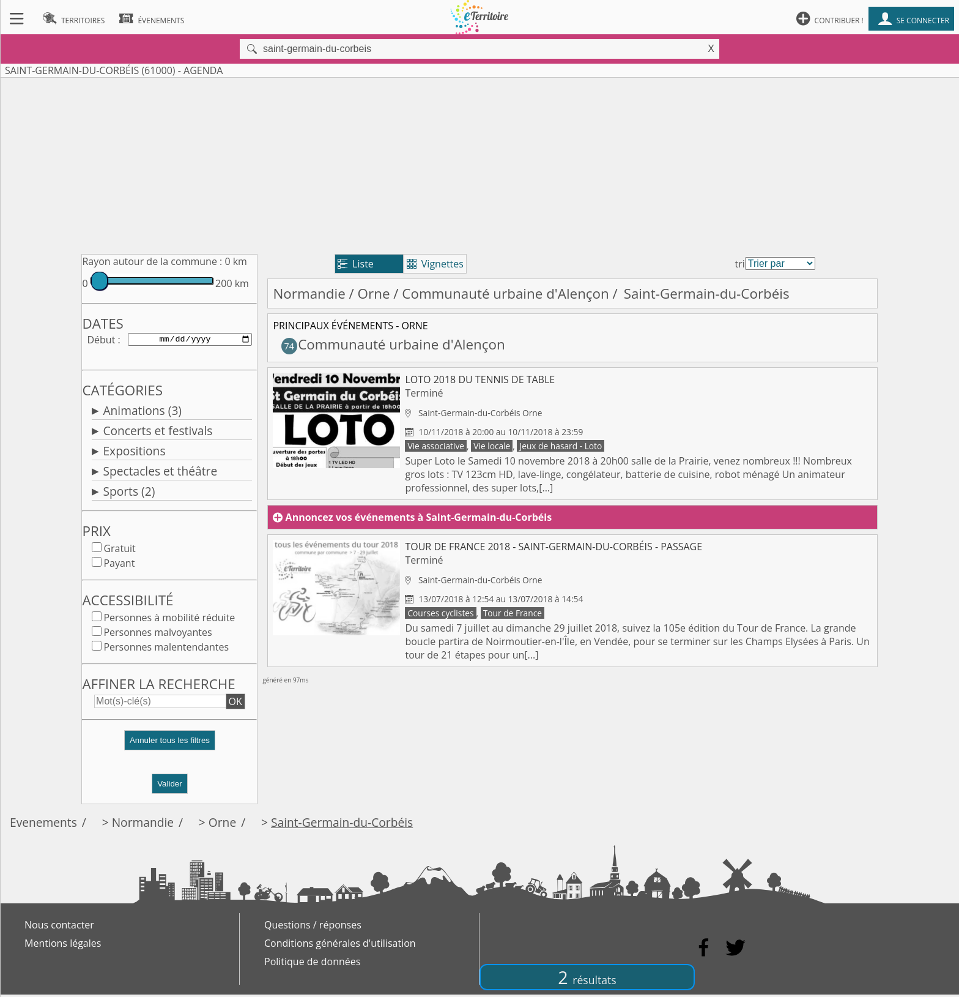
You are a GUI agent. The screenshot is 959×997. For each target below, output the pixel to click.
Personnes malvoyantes (157, 634)
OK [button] (235, 704)
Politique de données (312, 964)
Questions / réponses (312, 927)
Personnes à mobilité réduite (169, 620)
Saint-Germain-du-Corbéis (342, 824)
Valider (169, 786)
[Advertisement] (479, 163)
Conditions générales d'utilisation (340, 945)
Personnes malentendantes (166, 649)
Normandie (309, 293)
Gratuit (119, 551)
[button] (169, 748)
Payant (119, 565)
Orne (374, 293)
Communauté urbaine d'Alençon (505, 293)
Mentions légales (62, 945)
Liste (356, 264)
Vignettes (435, 264)
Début (101, 340)
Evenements (43, 824)
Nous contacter (59, 927)
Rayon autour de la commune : (152, 261)
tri (740, 264)
